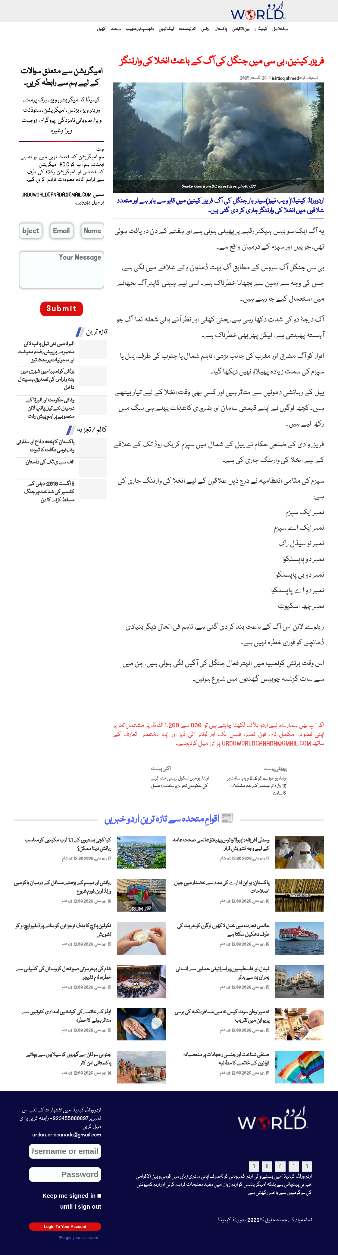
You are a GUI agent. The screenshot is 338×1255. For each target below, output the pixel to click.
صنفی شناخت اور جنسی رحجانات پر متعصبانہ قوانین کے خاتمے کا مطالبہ (226, 1059)
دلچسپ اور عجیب (140, 29)
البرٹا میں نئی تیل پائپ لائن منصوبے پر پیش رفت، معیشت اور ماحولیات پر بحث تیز (45, 352)
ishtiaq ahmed (285, 78)
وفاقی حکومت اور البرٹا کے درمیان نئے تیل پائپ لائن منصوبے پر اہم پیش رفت (50, 408)
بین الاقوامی (240, 29)
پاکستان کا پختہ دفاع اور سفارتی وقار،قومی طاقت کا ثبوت (45, 446)
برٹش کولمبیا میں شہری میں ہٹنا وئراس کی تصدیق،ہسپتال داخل (46, 379)
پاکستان (220, 29)
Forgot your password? (78, 1238)
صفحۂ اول (280, 29)
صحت (116, 29)
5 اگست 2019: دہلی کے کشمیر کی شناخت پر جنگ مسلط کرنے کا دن (49, 492)
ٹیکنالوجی (166, 29)
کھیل (101, 29)
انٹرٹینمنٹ (187, 29)
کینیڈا (262, 29)
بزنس (205, 29)
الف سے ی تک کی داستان (50, 462)
